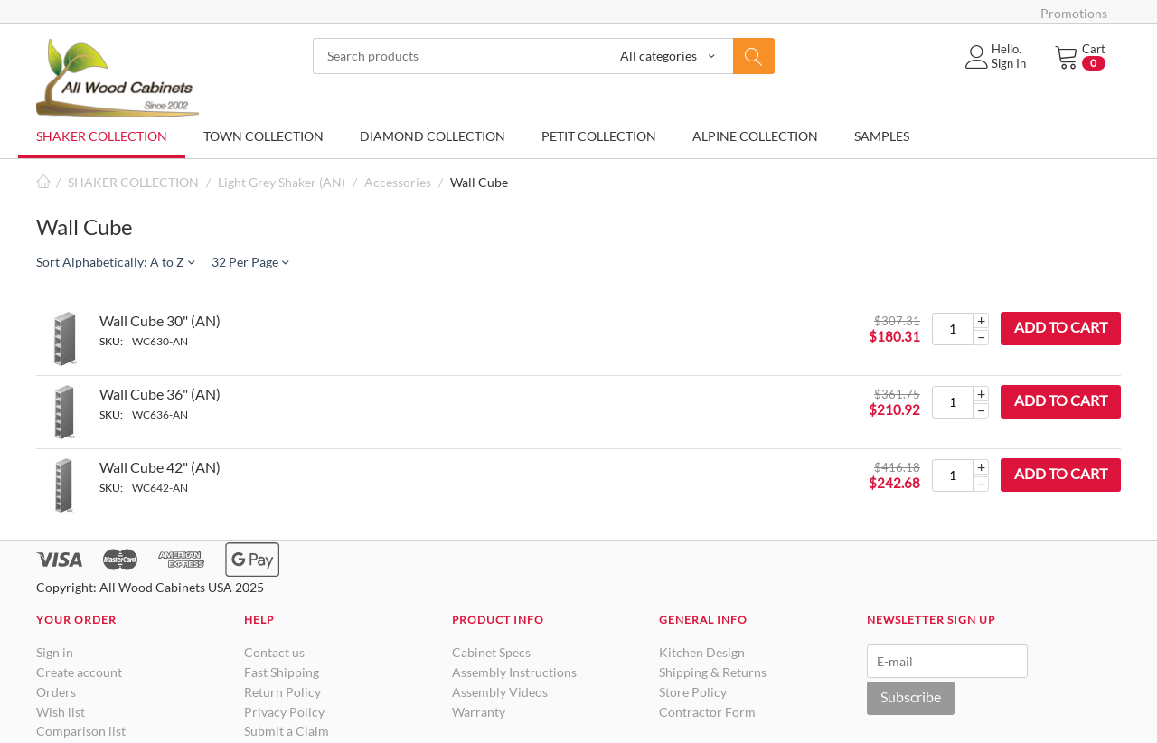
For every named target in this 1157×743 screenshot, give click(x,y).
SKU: (111, 341)
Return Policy (282, 692)
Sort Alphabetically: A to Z (115, 261)
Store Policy (693, 692)
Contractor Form (707, 711)
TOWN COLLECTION (263, 136)
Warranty (478, 711)
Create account (79, 672)
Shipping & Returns (713, 672)
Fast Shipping (281, 672)
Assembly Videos (500, 692)
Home (43, 182)
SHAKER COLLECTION (101, 136)
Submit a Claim (286, 730)
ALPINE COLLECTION (755, 136)
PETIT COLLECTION (598, 136)
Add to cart (1060, 326)
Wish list (60, 711)
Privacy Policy (284, 711)
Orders (56, 692)
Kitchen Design (702, 652)
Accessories (397, 182)
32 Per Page (250, 261)
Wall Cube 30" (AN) (160, 320)
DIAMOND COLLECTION (432, 136)
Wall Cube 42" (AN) (160, 466)
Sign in (54, 652)
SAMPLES (881, 136)
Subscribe (910, 696)
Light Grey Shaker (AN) (281, 182)
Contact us (274, 652)
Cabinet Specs (491, 652)
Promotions (1073, 13)
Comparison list (81, 730)
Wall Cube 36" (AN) (160, 393)
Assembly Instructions (514, 672)
